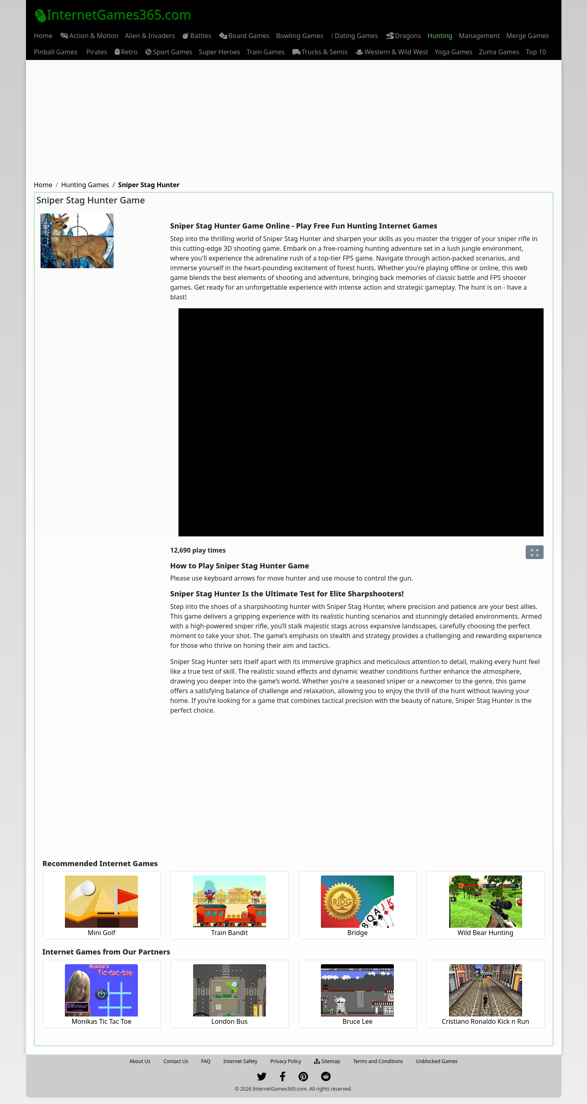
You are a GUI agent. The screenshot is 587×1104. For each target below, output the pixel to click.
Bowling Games (299, 35)
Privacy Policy (285, 1061)
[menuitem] (43, 36)
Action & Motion (88, 35)
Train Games (266, 51)
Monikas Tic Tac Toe (101, 1021)
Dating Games (354, 36)
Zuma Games (499, 51)
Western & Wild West (391, 51)
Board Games (244, 35)
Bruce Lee (357, 1021)
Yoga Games (454, 51)
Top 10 (536, 51)
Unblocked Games (437, 1061)
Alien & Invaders (150, 35)
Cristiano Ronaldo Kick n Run (485, 1021)
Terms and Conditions (378, 1061)
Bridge (357, 932)
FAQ (206, 1061)
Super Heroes (219, 51)
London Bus (229, 1021)
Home (43, 35)
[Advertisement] (293, 120)
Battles (196, 35)
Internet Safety (241, 1061)
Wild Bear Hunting (486, 932)
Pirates (96, 51)
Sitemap (327, 1061)
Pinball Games (55, 51)
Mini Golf (101, 932)
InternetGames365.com (112, 14)
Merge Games (527, 35)
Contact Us (175, 1061)
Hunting (440, 35)
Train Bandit (229, 932)
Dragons (403, 35)
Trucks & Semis (319, 51)
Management (479, 35)
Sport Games (168, 51)
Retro (126, 51)
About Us (140, 1061)
